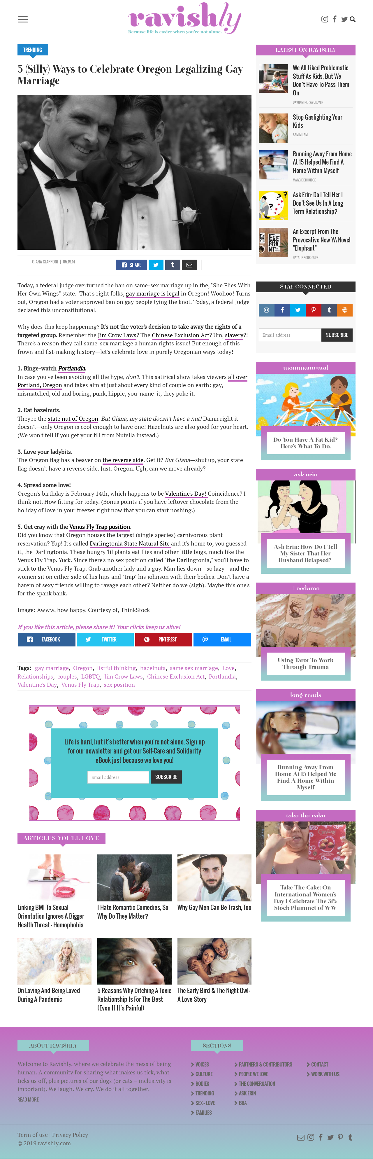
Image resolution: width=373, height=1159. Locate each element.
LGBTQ (90, 676)
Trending (32, 49)
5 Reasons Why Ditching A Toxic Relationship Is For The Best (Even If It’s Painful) (134, 999)
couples (67, 676)
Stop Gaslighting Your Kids (317, 121)
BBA (243, 1102)
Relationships (35, 676)
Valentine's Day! (186, 493)
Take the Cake (305, 815)
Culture (204, 1074)
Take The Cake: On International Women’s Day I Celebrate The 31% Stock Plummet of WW (305, 897)
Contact (319, 1064)
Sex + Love (205, 1102)
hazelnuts (153, 668)
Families (204, 1112)
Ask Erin (306, 474)
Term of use (32, 1135)
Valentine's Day (37, 684)
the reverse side (123, 460)
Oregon (83, 668)
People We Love (253, 1074)
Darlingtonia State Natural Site (130, 543)
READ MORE (28, 1099)
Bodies (202, 1083)
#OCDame (306, 588)
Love (228, 668)
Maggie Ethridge (304, 180)
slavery (234, 335)
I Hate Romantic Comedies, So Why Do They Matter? (132, 911)
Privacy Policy (70, 1135)
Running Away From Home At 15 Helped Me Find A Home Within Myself (322, 162)
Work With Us (325, 1074)
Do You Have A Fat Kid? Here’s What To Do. (305, 443)
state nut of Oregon (73, 418)
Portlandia (222, 676)
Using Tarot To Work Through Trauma (305, 663)
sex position (119, 684)
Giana (37, 261)
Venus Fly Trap (80, 684)
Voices (202, 1064)
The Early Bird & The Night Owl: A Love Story (213, 995)
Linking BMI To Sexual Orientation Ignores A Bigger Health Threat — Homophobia (50, 916)
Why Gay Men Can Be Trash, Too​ (214, 907)
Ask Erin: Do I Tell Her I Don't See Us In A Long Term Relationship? (318, 203)
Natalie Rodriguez (305, 257)
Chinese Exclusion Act (180, 335)
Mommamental (305, 367)
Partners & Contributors (265, 1064)
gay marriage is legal (153, 293)
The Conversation (257, 1083)
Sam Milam (300, 134)
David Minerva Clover (308, 102)
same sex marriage (194, 668)
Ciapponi (50, 261)
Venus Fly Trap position (99, 527)
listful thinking (116, 668)
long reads (305, 695)
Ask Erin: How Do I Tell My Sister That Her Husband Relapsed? (305, 553)
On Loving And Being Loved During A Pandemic (48, 995)
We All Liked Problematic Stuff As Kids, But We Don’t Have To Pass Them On (321, 80)
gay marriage (52, 668)
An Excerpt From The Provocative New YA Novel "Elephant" (322, 239)
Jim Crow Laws (117, 335)
